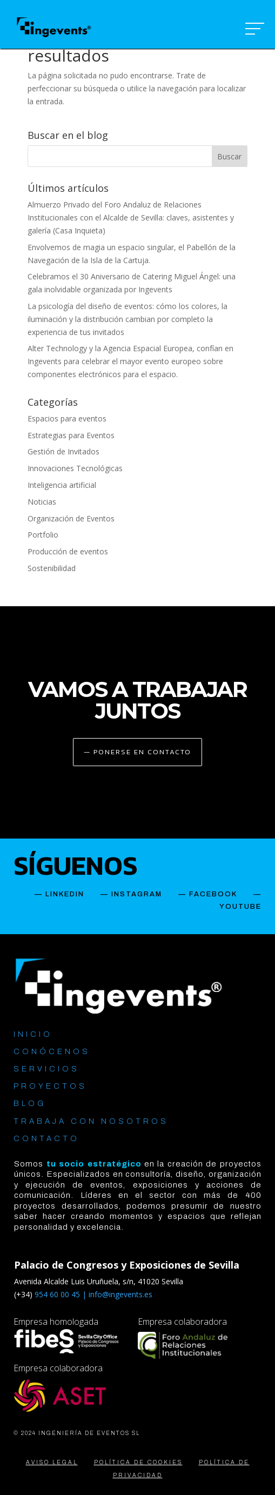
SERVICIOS (46, 1069)
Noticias (42, 502)
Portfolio (43, 534)
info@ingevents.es (120, 1294)
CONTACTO (46, 1139)
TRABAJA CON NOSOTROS (91, 1121)
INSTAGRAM (137, 894)
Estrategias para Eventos (71, 435)
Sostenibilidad (52, 568)
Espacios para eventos (67, 418)
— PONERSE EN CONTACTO (137, 752)
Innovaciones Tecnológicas (75, 468)
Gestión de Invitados (63, 451)
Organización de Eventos (71, 518)
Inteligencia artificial (62, 485)
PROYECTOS (50, 1086)
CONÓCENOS (52, 1052)
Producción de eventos (68, 551)
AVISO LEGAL (52, 1462)
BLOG (30, 1104)
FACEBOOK (213, 894)
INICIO (33, 1034)
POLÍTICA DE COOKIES (138, 1462)
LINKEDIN (64, 894)
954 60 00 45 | (62, 1294)
